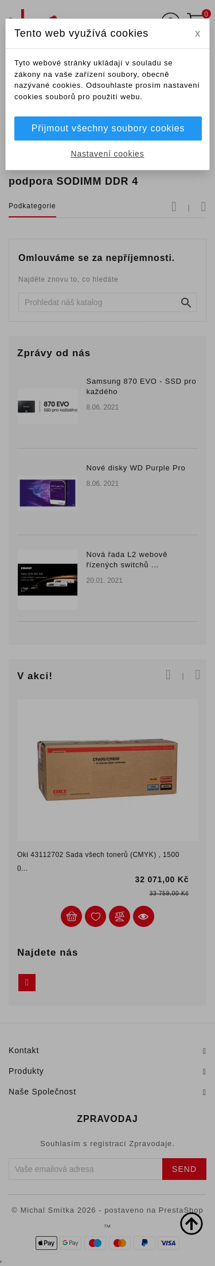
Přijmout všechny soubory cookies (108, 128)
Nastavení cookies (107, 153)
